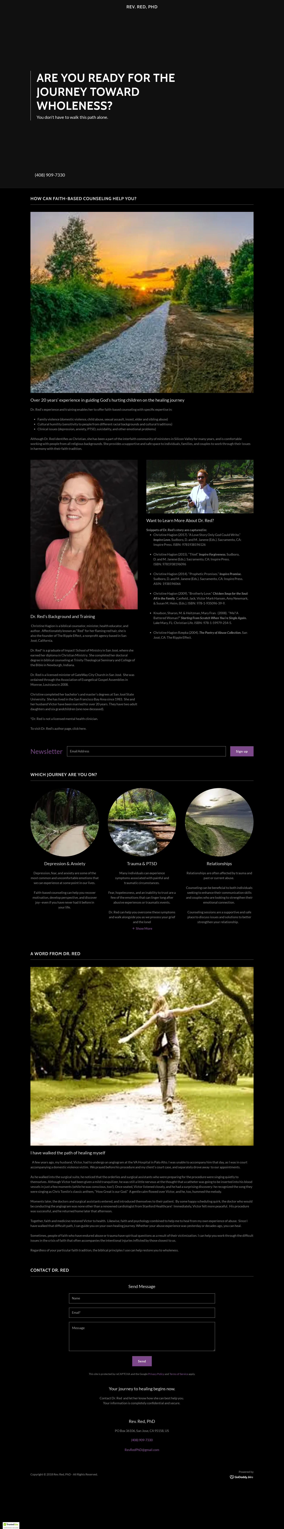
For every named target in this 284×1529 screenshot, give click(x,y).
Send (142, 1361)
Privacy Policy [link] (156, 1373)
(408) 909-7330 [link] (50, 174)
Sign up (242, 751)
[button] (142, 928)
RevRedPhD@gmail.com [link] (142, 1450)
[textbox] (146, 751)
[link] (142, 7)
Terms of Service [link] (179, 1373)
